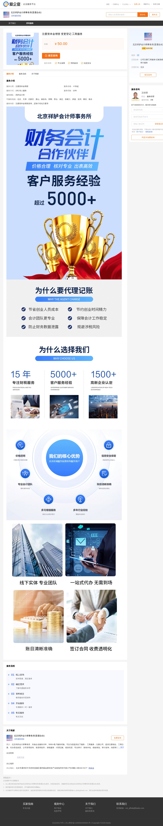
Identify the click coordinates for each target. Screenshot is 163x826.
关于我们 (89, 808)
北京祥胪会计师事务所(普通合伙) (26, 12)
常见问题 (26, 808)
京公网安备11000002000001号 (77, 823)
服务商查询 (89, 811)
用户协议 (57, 808)
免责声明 (57, 811)
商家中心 (147, 4)
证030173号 (59, 823)
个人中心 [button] (126, 4)
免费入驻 (137, 4)
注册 (158, 4)
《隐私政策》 (149, 132)
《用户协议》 (139, 132)
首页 (107, 4)
